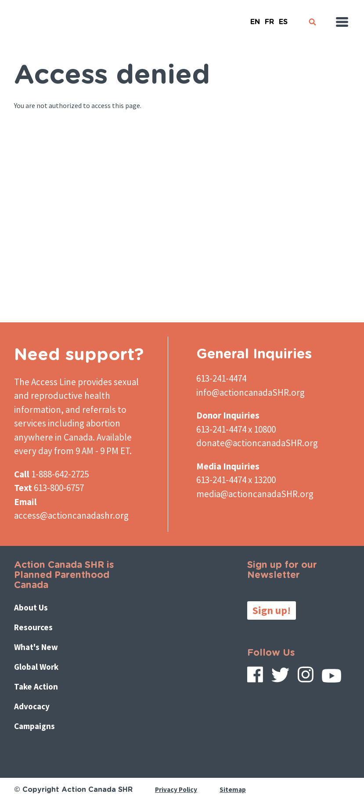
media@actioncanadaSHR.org (255, 494)
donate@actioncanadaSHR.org (257, 443)
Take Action (37, 687)
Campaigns (36, 727)
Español (283, 18)
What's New (38, 648)
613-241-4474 (221, 378)
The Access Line (45, 382)
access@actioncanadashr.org (71, 515)
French (269, 18)
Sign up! (271, 610)
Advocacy (33, 707)
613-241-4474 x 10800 (236, 429)
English (255, 18)
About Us (33, 608)
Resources (35, 627)
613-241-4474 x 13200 (236, 480)
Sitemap (235, 789)
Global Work (38, 667)
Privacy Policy (177, 789)
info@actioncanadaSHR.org (250, 392)
